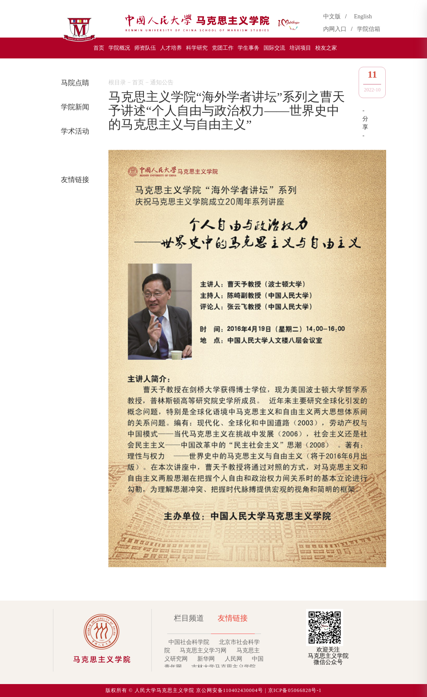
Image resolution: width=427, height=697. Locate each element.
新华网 (206, 659)
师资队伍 (145, 48)
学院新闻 (73, 107)
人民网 (233, 659)
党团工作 (223, 48)
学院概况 (119, 48)
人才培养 (171, 48)
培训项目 (300, 48)
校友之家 (326, 48)
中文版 (333, 16)
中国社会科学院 (188, 642)
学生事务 (248, 48)
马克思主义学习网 (203, 650)
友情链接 (73, 180)
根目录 (117, 82)
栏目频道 (189, 618)
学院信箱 (368, 29)
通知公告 (73, 155)
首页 (98, 48)
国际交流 (274, 48)
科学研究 (197, 48)
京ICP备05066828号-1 (295, 690)
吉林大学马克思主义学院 (223, 667)
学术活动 (73, 131)
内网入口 (336, 29)
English (363, 16)
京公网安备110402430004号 (230, 690)
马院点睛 (73, 83)
